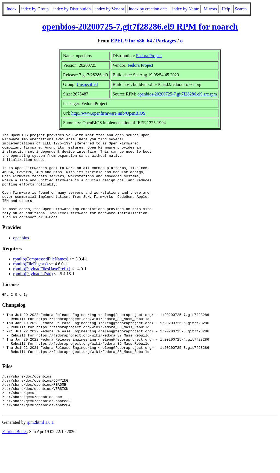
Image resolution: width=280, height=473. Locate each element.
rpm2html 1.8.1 (40, 456)
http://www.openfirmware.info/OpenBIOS (108, 113)
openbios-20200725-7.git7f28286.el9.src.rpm (177, 94)
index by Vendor (109, 9)
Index (11, 9)
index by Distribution (72, 9)
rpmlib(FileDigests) (30, 281)
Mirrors (210, 9)
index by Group (34, 9)
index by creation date (148, 9)
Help (226, 9)
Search (241, 9)
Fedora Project (149, 55)
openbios (21, 255)
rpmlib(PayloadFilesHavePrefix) (41, 286)
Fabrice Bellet (14, 466)
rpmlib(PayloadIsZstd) (33, 291)
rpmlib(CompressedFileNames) (40, 276)
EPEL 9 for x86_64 (131, 40)
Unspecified (87, 84)
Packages (166, 40)
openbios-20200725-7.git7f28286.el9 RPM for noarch (140, 26)
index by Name (185, 9)
